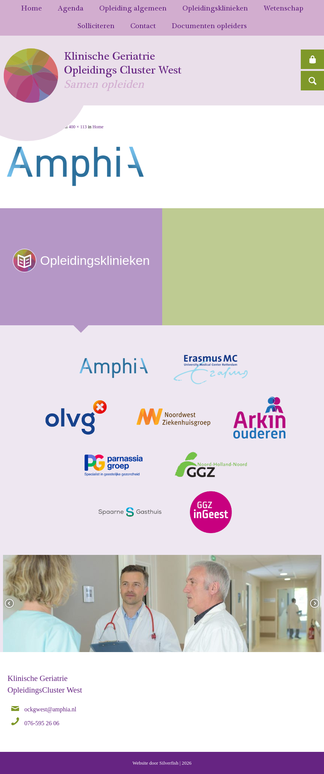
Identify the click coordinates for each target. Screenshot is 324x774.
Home (31, 9)
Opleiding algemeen (133, 9)
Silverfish (169, 763)
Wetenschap (283, 9)
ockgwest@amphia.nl (50, 709)
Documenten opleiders (209, 26)
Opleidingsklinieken (215, 9)
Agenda (71, 9)
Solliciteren (96, 26)
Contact (143, 26)
